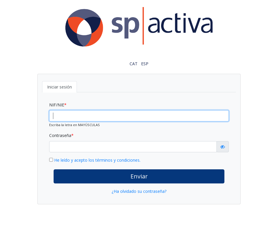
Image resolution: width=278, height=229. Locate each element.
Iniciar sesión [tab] (59, 87)
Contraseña (60, 135)
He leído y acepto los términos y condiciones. (97, 160)
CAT (134, 63)
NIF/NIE (56, 105)
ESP (144, 63)
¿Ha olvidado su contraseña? (139, 191)
